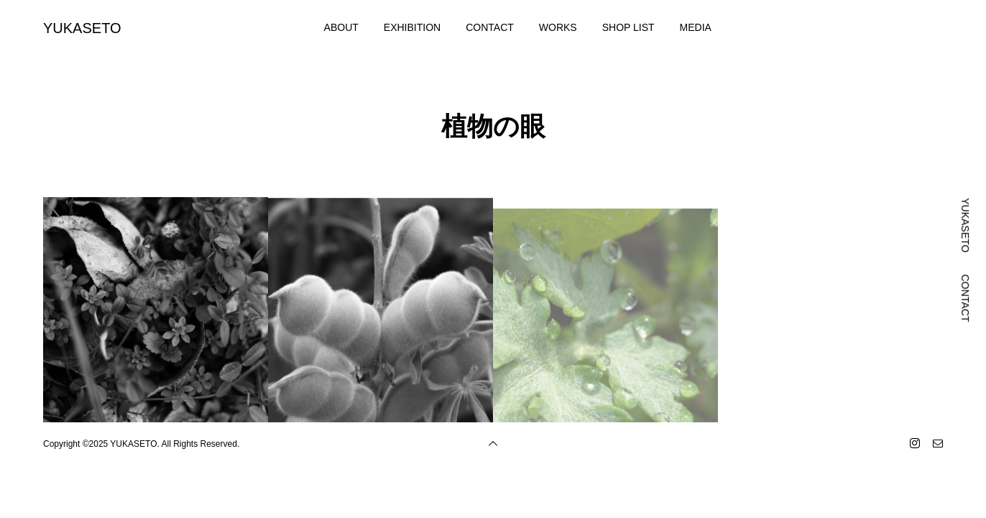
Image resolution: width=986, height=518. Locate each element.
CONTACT (490, 27)
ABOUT (341, 27)
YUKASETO (82, 28)
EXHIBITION (412, 27)
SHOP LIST (628, 27)
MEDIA (695, 27)
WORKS (558, 27)
